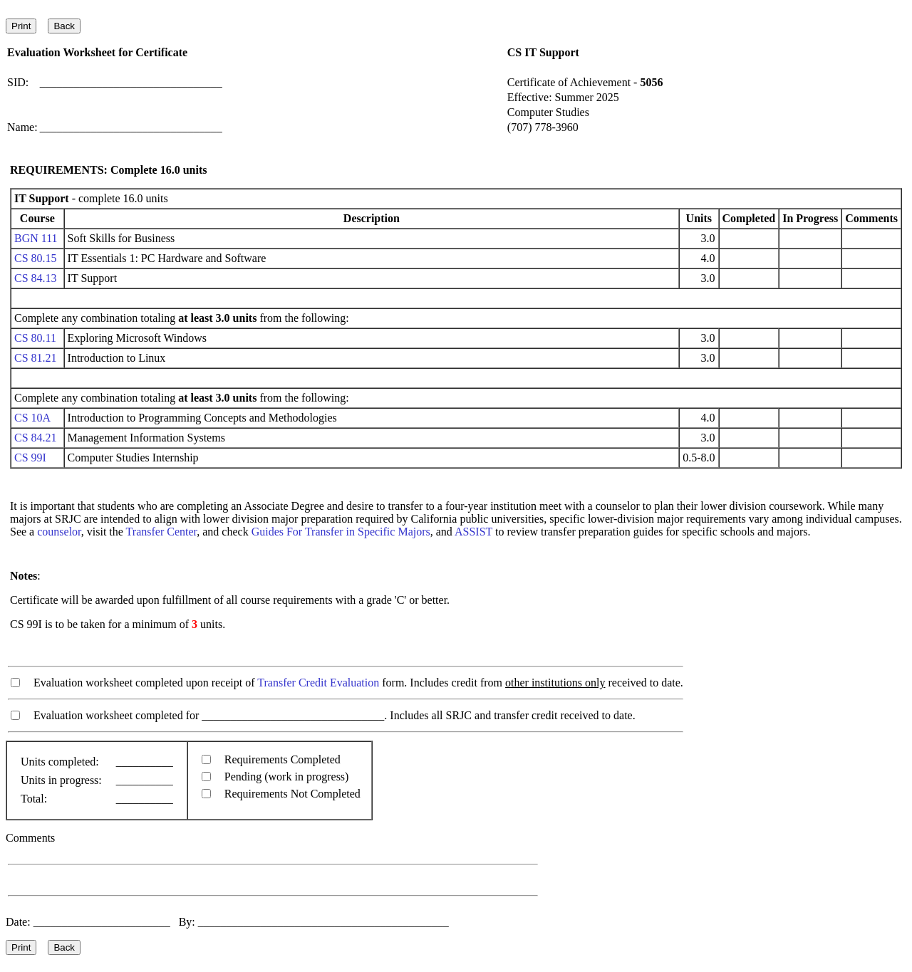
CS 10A (32, 418)
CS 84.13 (35, 278)
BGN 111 (36, 238)
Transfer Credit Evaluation (318, 682)
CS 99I (30, 457)
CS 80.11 (35, 338)
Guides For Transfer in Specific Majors (341, 532)
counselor (59, 532)
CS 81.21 (35, 358)
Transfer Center (161, 532)
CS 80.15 (35, 258)
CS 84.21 (35, 438)
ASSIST (473, 532)
